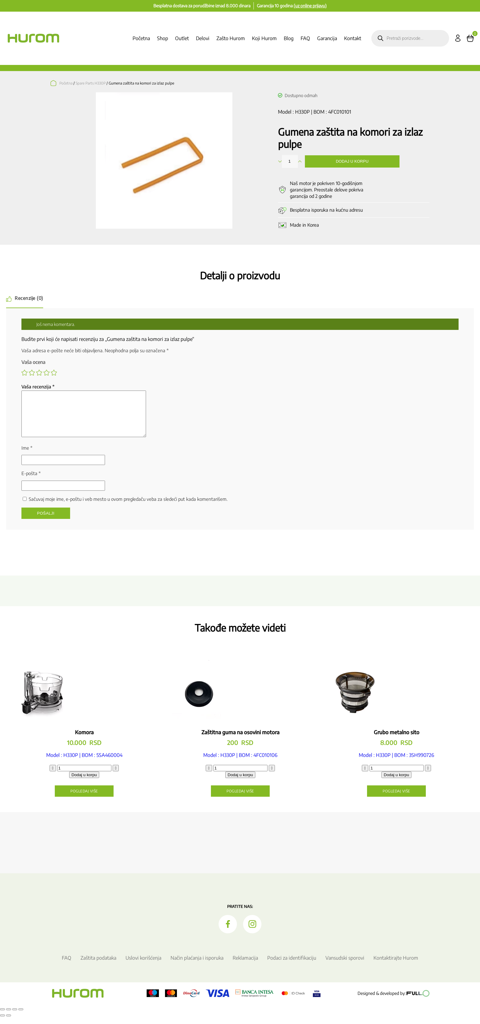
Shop (162, 38)
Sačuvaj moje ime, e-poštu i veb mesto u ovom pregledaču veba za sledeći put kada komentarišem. (128, 506)
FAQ (305, 38)
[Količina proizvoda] (84, 775)
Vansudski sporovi (344, 965)
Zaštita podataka (98, 965)
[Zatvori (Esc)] (20, 1017)
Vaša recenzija (37, 386)
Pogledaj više (84, 798)
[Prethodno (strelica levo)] (2, 1023)
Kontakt (352, 38)
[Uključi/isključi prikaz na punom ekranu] (8, 1017)
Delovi (202, 38)
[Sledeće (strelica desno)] (8, 1023)
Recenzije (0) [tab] (29, 298)
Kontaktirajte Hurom (395, 965)
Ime (26, 455)
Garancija (327, 38)
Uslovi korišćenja (143, 965)
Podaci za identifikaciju (291, 965)
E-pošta (31, 480)
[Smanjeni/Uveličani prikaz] (2, 1017)
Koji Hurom (264, 38)
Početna (141, 38)
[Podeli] (14, 1017)
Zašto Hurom (230, 38)
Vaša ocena (33, 362)
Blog (289, 38)
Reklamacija (245, 965)
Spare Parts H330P (91, 83)
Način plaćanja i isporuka (197, 965)
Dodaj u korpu (352, 161)
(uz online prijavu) (310, 5)
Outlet (182, 38)
